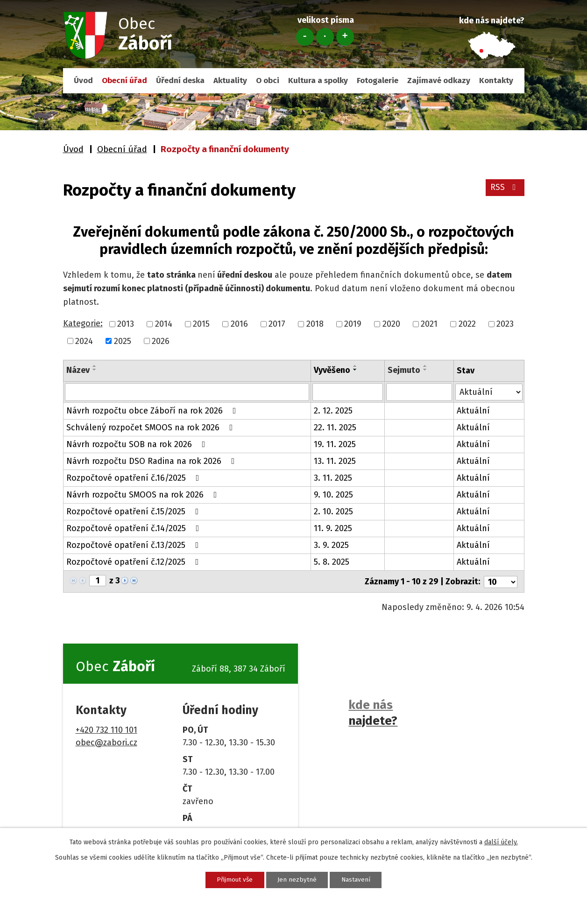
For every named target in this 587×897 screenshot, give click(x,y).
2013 (125, 324)
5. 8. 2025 (331, 562)
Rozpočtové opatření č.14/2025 (134, 528)
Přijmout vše (231, 879)
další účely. (501, 842)
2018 (315, 324)
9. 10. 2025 (333, 495)
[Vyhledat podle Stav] (488, 391)
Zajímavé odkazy (438, 80)
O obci (267, 80)
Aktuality (230, 80)
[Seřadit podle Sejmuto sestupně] (426, 369)
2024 (84, 341)
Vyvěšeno (332, 370)
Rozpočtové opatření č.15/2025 (134, 511)
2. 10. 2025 (333, 511)
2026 (161, 341)
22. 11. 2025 (335, 427)
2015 (201, 324)
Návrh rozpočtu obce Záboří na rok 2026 (153, 411)
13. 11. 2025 (335, 461)
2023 (505, 324)
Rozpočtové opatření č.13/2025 (134, 545)
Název (78, 370)
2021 (429, 324)
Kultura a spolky (318, 80)
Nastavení (360, 879)
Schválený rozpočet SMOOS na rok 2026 (151, 427)
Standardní (325, 37)
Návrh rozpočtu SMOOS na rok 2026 (143, 495)
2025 (122, 341)
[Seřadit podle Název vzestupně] (95, 366)
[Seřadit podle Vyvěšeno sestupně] (355, 369)
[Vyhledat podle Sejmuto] (420, 392)
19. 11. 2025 (335, 444)
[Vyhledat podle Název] (187, 392)
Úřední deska (180, 80)
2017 (277, 324)
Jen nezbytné (297, 879)
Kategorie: (83, 323)
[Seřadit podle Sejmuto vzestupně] (426, 366)
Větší (345, 37)
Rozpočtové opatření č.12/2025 (134, 562)
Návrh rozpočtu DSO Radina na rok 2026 (152, 461)
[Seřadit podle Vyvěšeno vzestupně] (355, 366)
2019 (352, 324)
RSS (504, 188)
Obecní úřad (124, 80)
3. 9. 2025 (331, 545)
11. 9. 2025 (333, 528)
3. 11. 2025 (333, 478)
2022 (467, 324)
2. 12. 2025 (333, 411)
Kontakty (496, 80)
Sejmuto (404, 370)
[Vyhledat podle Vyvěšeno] (347, 392)
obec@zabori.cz (106, 741)
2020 (391, 324)
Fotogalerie (377, 80)
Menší (305, 37)
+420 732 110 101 (106, 729)
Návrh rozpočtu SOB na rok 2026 (137, 444)
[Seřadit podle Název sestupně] (95, 369)
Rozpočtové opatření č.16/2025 (134, 478)
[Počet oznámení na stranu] (500, 581)
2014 (163, 324)
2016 (239, 324)
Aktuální (473, 411)
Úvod (83, 80)
